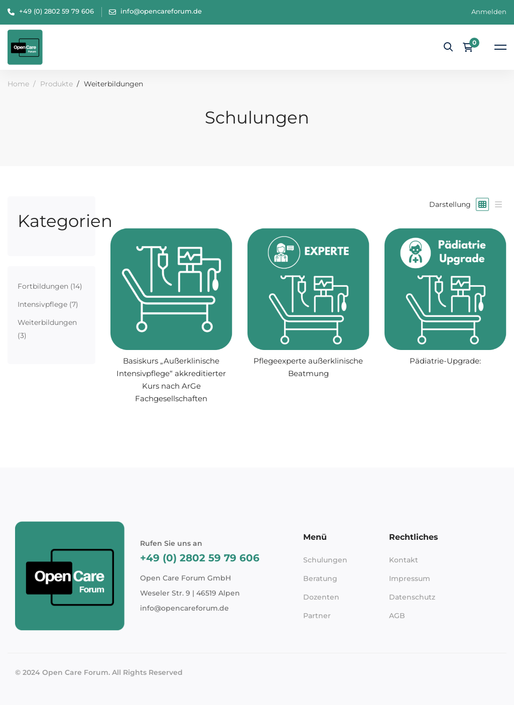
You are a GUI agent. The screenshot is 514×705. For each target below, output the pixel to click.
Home (18, 83)
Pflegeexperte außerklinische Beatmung (308, 367)
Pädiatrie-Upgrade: (445, 361)
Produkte (56, 83)
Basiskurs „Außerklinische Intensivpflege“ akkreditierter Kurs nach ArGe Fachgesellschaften (171, 379)
